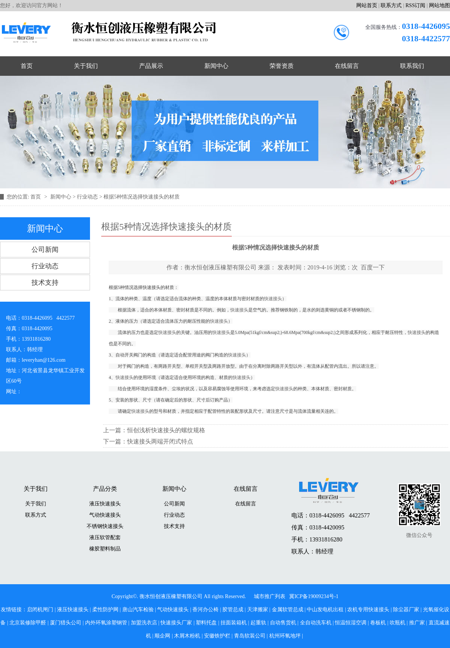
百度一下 (373, 267)
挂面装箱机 (233, 622)
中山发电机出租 (325, 609)
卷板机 (378, 622)
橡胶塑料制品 (105, 549)
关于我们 (86, 66)
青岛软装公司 (250, 636)
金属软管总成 (287, 609)
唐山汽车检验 (138, 609)
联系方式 (391, 5)
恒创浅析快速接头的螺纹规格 (166, 430)
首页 (27, 66)
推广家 (417, 622)
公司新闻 (45, 249)
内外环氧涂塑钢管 (106, 622)
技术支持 (45, 282)
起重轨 (258, 622)
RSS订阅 (415, 5)
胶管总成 (232, 609)
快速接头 (151, 287)
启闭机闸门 (40, 609)
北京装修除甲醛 (27, 622)
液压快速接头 (105, 504)
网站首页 (366, 5)
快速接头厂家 (176, 622)
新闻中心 (216, 66)
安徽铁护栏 (217, 636)
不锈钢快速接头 (105, 526)
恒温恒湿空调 (350, 622)
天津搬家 (257, 609)
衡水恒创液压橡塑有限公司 (220, 267)
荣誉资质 (282, 66)
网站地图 (439, 5)
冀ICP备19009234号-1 (313, 596)
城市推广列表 (269, 596)
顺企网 (162, 636)
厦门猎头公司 (65, 622)
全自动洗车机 (316, 622)
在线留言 (347, 66)
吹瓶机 (397, 622)
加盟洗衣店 (144, 622)
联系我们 (412, 66)
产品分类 (105, 489)
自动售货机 (283, 622)
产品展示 (151, 66)
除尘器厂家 (406, 609)
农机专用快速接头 (368, 609)
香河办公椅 (205, 609)
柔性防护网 (105, 609)
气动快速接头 (105, 515)
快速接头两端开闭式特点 (160, 441)
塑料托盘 (206, 622)
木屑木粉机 (187, 636)
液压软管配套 (105, 537)
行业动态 (87, 197)
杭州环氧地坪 (285, 636)
